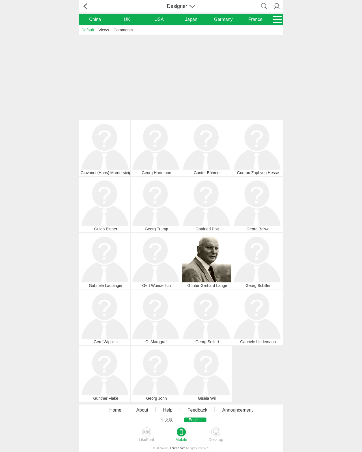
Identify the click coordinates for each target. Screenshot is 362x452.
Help (168, 410)
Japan (191, 19)
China (95, 19)
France (255, 19)
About (142, 410)
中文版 (167, 420)
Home (115, 410)
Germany (223, 19)
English (195, 420)
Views (103, 30)
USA (159, 19)
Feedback (197, 410)
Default (87, 30)
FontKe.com (177, 448)
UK (127, 19)
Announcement (237, 410)
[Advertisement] (181, 77)
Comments (123, 30)
